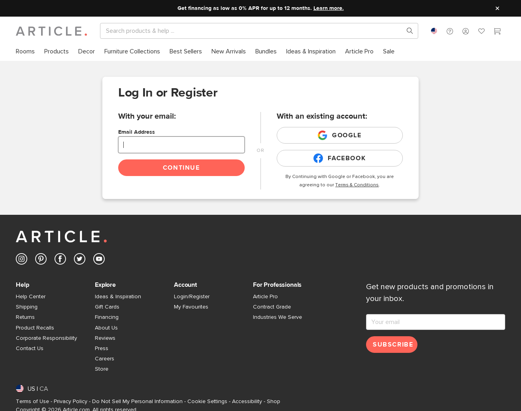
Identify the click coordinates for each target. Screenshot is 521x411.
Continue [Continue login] (181, 168)
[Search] (252, 31)
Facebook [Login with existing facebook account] (339, 158)
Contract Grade (272, 307)
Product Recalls (35, 328)
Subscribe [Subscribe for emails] (393, 344)
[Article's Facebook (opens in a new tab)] (60, 260)
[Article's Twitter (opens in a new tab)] (79, 260)
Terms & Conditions (357, 185)
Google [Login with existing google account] (340, 135)
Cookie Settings (207, 401)
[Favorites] (481, 32)
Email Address (136, 132)
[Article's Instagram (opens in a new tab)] (21, 260)
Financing (107, 317)
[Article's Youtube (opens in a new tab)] (99, 260)
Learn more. (328, 8)
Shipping (27, 307)
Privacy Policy (70, 401)
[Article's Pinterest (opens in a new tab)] (41, 260)
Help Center (30, 296)
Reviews (105, 338)
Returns (25, 317)
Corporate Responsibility (46, 338)
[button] (450, 31)
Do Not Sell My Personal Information (137, 401)
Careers (104, 359)
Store (101, 369)
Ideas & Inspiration (118, 296)
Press (101, 348)
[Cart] (497, 32)
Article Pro (265, 296)
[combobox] (434, 31)
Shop (273, 401)
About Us (106, 328)
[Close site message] (497, 8)
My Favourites (191, 307)
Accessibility (247, 401)
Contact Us (29, 348)
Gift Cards (107, 307)
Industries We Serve (277, 317)
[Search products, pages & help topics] (406, 31)
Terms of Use (32, 401)
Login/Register (192, 296)
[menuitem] (28, 51)
